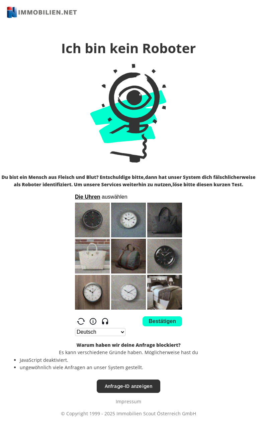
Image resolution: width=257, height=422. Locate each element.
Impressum (128, 401)
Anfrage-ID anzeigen (129, 386)
